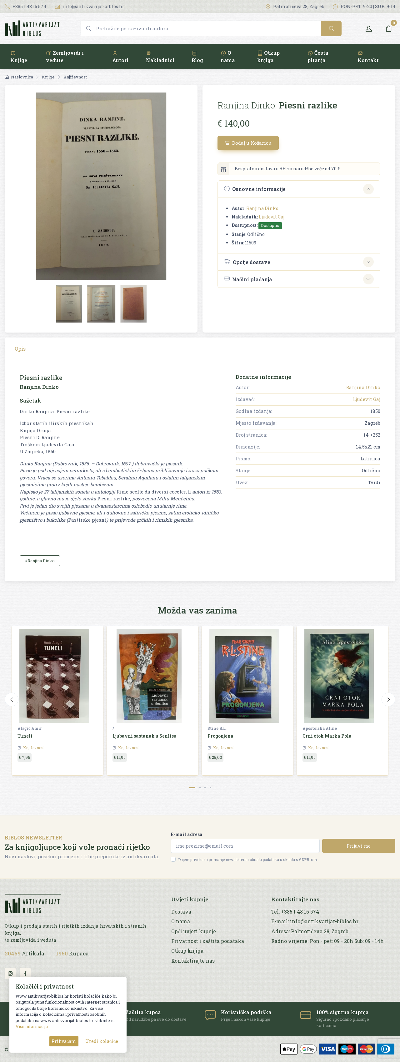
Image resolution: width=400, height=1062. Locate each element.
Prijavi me (359, 846)
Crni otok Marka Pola (327, 736)
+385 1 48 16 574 (25, 6)
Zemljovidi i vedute (65, 56)
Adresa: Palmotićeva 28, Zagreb (309, 931)
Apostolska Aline (319, 728)
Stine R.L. (217, 728)
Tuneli (25, 736)
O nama (228, 56)
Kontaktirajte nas (193, 961)
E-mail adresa (186, 834)
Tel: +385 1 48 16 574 (295, 912)
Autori (120, 56)
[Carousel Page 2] (200, 787)
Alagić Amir (30, 728)
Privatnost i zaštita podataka (207, 941)
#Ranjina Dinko (40, 561)
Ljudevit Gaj (271, 217)
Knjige (18, 56)
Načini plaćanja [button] (248, 279)
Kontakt (368, 56)
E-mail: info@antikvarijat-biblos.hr (314, 921)
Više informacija (32, 1026)
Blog (197, 56)
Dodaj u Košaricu (248, 143)
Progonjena (220, 736)
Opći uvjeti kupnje (193, 931)
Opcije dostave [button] (247, 261)
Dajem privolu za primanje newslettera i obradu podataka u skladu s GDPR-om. (248, 859)
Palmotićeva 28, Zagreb (294, 6)
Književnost (75, 77)
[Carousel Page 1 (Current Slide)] (192, 787)
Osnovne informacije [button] (255, 189)
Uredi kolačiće (101, 1041)
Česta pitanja (318, 56)
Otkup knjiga (268, 56)
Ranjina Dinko (262, 208)
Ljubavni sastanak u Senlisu (144, 736)
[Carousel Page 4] (210, 787)
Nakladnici (160, 56)
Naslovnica (19, 77)
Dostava (181, 912)
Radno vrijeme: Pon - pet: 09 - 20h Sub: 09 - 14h (327, 941)
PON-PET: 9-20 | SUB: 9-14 (364, 6)
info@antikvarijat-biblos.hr (89, 6)
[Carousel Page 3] (205, 787)
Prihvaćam (64, 1041)
